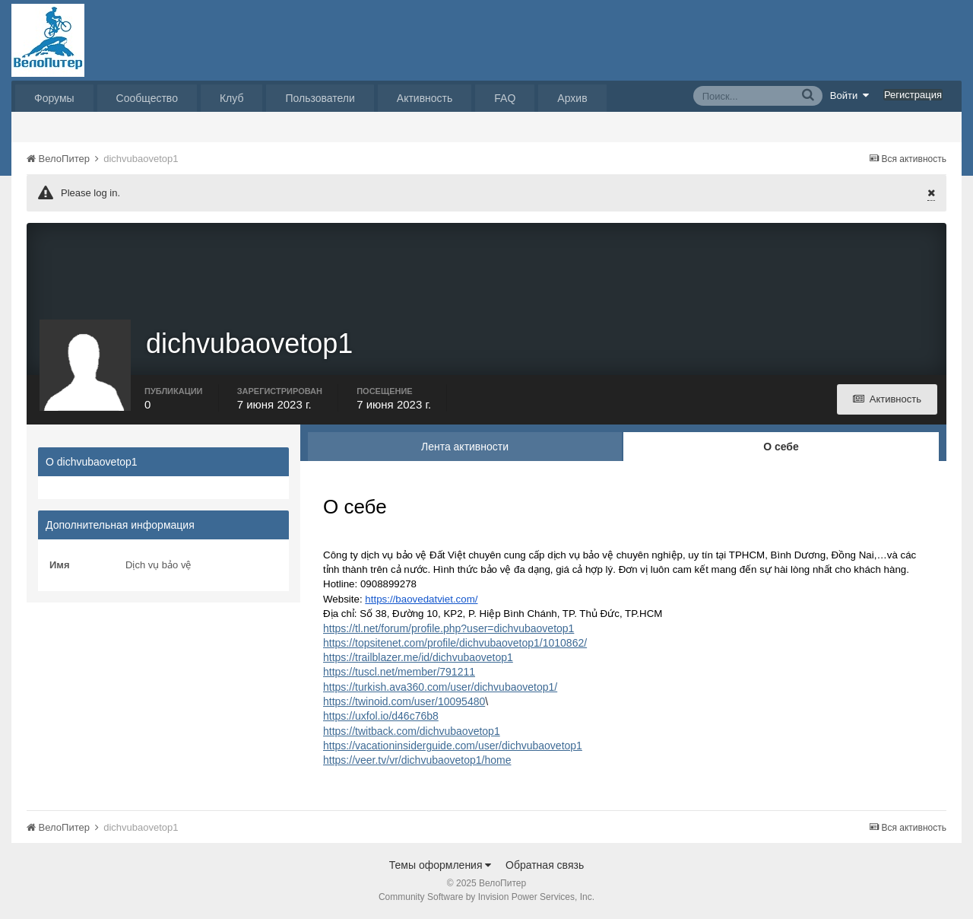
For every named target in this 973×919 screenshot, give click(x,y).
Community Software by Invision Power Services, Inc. (486, 897)
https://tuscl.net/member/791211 (399, 672)
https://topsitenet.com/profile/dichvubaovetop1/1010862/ (455, 643)
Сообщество (147, 98)
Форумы (54, 98)
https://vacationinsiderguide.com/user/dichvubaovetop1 (452, 745)
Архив (572, 98)
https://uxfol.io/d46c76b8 (381, 716)
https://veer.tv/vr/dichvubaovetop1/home (417, 760)
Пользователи (319, 98)
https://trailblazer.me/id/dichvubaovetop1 (418, 657)
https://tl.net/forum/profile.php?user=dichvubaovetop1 (448, 628)
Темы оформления (440, 865)
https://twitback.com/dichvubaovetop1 (411, 731)
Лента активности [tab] (465, 446)
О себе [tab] (781, 446)
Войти (850, 95)
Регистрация (913, 94)
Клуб (232, 98)
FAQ (504, 98)
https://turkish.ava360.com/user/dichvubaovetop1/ (440, 687)
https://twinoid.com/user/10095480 (404, 701)
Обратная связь (545, 865)
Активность (425, 98)
